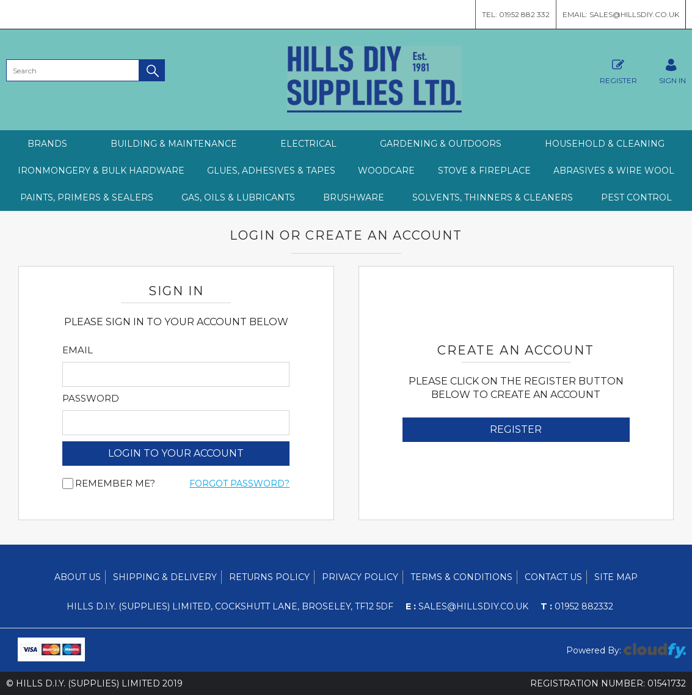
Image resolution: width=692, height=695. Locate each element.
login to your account (176, 453)
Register (618, 70)
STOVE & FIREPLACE (484, 170)
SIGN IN (672, 70)
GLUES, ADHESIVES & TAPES (271, 170)
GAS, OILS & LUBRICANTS (238, 197)
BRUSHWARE (353, 197)
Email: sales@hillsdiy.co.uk (621, 14)
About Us (77, 577)
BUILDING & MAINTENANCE (174, 143)
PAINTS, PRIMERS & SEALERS (86, 197)
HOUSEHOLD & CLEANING (605, 143)
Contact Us (553, 577)
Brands (47, 143)
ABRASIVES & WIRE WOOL (613, 170)
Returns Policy (269, 577)
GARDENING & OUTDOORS (440, 143)
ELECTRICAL (308, 143)
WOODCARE (386, 170)
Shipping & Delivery (165, 577)
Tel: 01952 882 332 (516, 14)
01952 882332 (577, 606)
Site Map (616, 577)
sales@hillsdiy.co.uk (467, 606)
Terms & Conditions (461, 577)
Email (77, 350)
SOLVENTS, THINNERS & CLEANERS (492, 197)
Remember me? (115, 483)
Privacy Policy (360, 577)
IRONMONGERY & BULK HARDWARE (101, 170)
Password (90, 398)
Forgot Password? (239, 483)
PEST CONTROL (636, 197)
